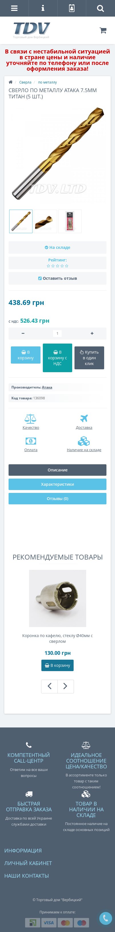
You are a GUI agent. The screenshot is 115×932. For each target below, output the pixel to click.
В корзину (57, 665)
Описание (58, 470)
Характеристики (57, 484)
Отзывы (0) (57, 498)
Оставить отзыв (60, 278)
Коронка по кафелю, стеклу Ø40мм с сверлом (57, 638)
